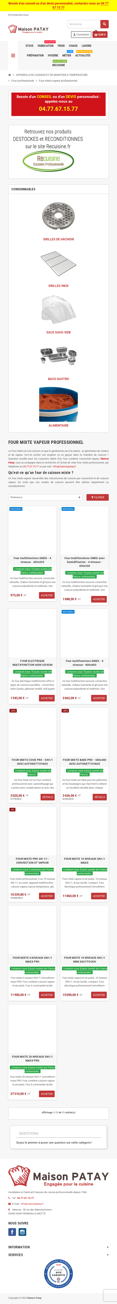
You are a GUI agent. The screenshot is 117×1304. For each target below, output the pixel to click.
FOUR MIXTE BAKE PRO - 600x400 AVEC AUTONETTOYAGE (84, 761)
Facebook (12, 1232)
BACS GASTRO (58, 379)
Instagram (22, 1232)
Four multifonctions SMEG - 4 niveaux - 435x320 (32, 560)
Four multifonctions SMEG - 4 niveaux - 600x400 (84, 662)
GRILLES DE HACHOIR (58, 239)
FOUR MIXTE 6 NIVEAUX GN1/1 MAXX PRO (32, 959)
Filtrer (97, 497)
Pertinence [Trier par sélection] (16, 497)
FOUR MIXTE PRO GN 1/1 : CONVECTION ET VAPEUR (32, 860)
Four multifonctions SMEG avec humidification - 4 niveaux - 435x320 (84, 562)
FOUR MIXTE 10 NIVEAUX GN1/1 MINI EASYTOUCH (84, 959)
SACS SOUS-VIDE (58, 332)
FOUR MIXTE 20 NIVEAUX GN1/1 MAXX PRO (32, 1058)
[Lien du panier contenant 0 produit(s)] (100, 34)
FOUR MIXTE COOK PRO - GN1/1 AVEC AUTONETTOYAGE (32, 761)
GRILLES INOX (58, 286)
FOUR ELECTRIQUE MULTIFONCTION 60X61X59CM (33, 662)
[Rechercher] (88, 24)
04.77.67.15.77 (31, 466)
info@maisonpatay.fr (64, 466)
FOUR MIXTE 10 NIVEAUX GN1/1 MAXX (84, 860)
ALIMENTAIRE (59, 425)
